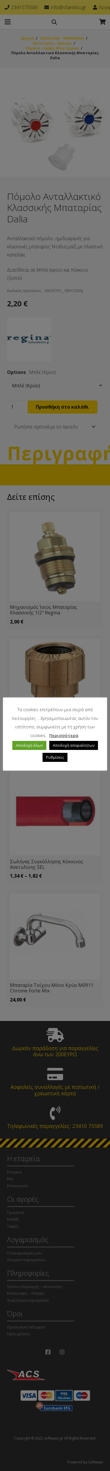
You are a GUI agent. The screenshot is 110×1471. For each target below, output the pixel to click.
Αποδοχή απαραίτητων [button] (73, 745)
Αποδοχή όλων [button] (29, 745)
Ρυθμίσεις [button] (55, 757)
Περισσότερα (63, 735)
